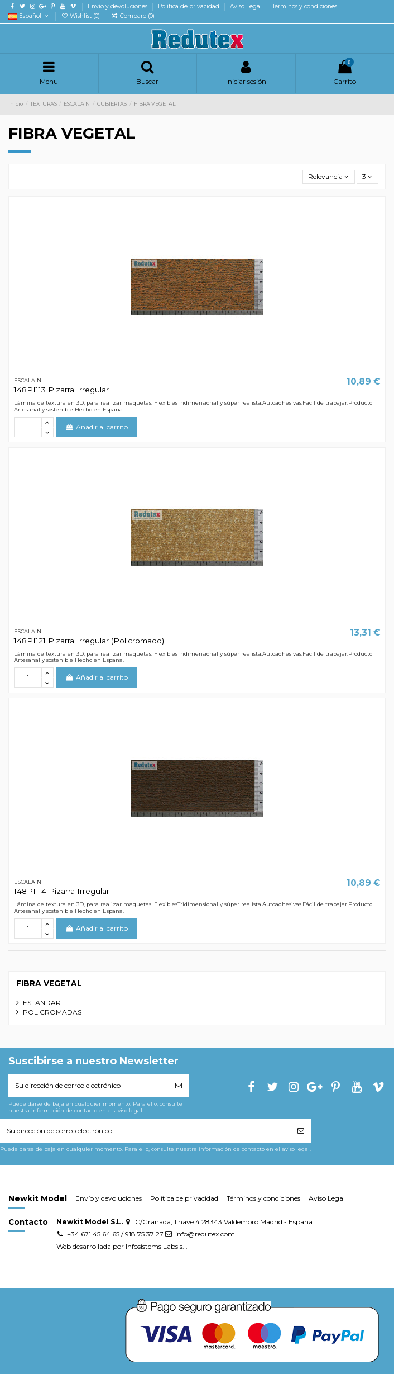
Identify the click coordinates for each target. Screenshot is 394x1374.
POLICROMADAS (52, 1012)
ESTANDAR (42, 1002)
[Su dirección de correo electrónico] (88, 1085)
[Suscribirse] (179, 1085)
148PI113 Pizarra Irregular (61, 389)
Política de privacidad (189, 6)
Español (29, 16)
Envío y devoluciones (118, 6)
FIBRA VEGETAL (49, 983)
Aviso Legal (246, 6)
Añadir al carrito (97, 427)
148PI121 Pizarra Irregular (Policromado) (89, 640)
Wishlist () (81, 16)
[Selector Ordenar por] (328, 177)
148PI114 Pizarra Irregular (61, 891)
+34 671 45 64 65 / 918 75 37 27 (115, 1234)
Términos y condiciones (304, 6)
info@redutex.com (205, 1234)
